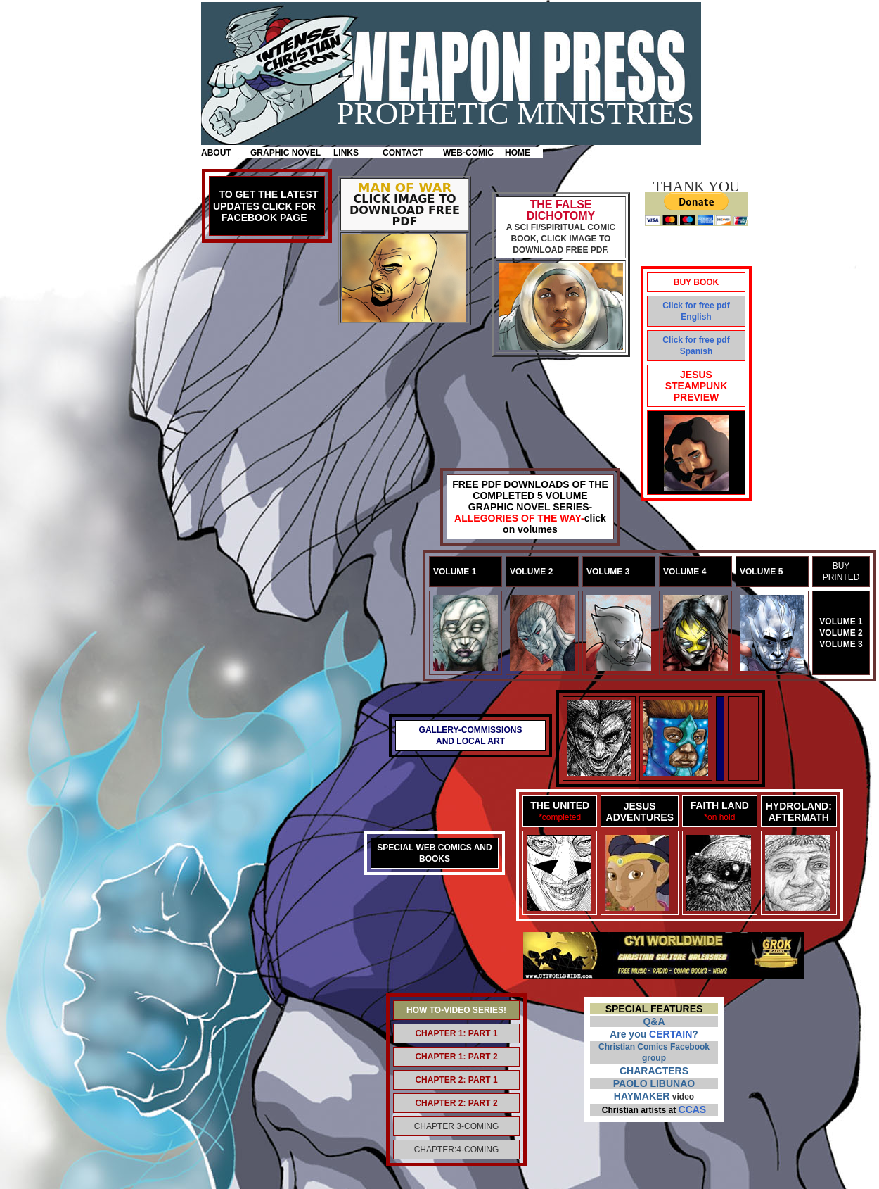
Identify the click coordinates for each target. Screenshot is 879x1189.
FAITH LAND (720, 805)
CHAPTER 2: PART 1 (456, 1080)
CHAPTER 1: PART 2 (456, 1057)
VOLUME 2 (840, 633)
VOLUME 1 (840, 622)
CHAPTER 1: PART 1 (456, 1033)
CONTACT (403, 153)
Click (672, 305)
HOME (517, 153)
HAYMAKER (642, 1096)
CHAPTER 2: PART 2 (456, 1103)
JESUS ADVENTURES (640, 811)
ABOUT (216, 153)
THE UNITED (559, 805)
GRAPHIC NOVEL (285, 153)
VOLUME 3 (840, 644)
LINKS (346, 153)
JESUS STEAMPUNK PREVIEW (696, 386)
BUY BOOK (696, 282)
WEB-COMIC (468, 153)
